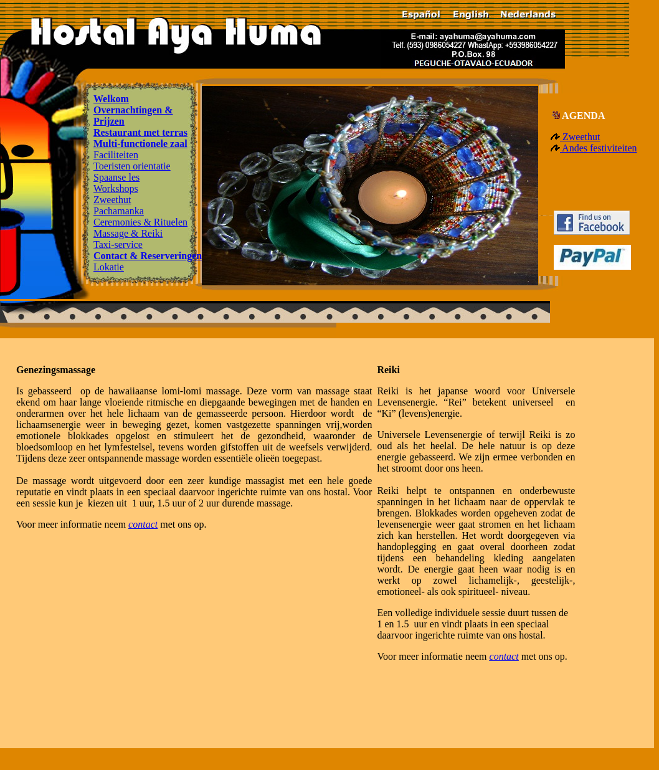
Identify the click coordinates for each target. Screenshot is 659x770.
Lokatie (108, 267)
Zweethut (112, 199)
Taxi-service (118, 244)
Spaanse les (116, 177)
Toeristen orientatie (132, 166)
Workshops (115, 188)
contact (143, 524)
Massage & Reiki (128, 233)
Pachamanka (118, 211)
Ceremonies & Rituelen (140, 222)
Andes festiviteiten (598, 148)
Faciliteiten (115, 155)
